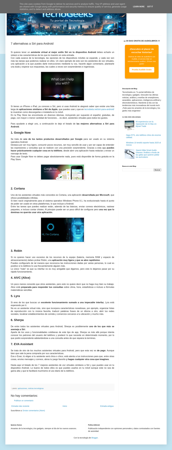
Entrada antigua (107, 406)
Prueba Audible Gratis (142, 70)
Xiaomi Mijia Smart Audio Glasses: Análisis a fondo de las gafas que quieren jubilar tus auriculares (147, 153)
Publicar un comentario (23, 400)
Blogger (94, 438)
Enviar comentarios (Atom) (34, 410)
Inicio (65, 406)
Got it (150, 7)
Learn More (138, 7)
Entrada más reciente (20, 406)
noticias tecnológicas (36, 388)
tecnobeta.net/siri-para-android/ (99, 109)
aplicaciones (22, 388)
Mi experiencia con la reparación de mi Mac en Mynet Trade (146, 124)
